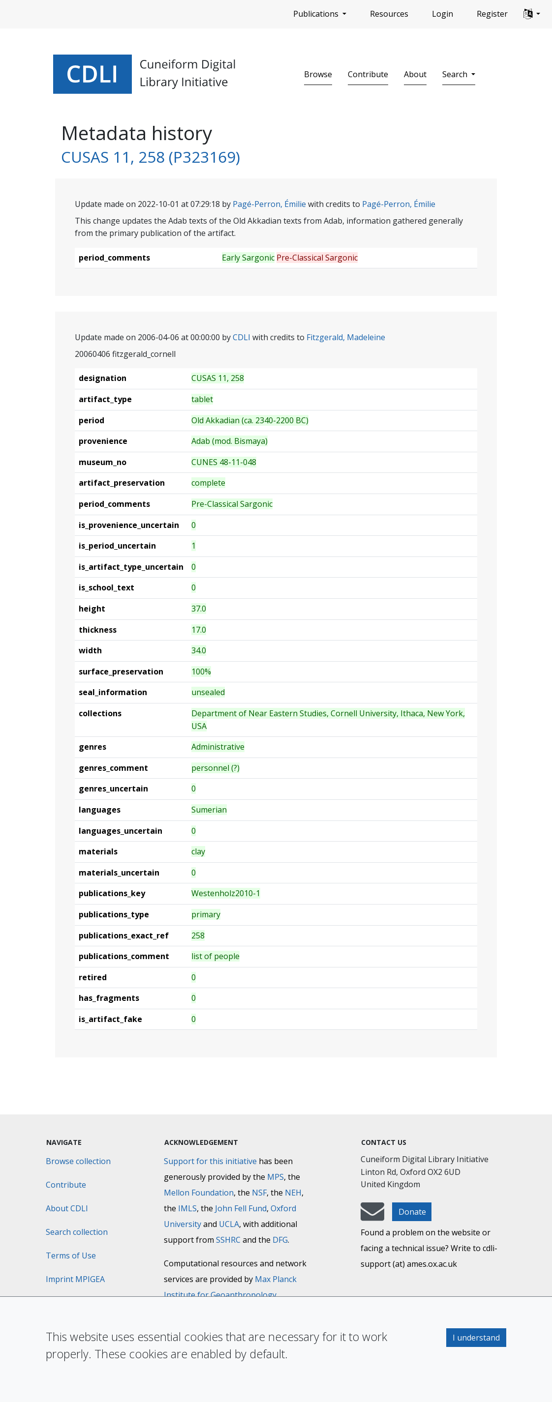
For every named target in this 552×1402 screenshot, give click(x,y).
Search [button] (455, 74)
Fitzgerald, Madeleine (346, 337)
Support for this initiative (210, 1161)
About (415, 74)
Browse (318, 74)
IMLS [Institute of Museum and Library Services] (187, 1208)
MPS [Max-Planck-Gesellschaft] (275, 1176)
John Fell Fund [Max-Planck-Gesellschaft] (241, 1208)
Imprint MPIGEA (75, 1279)
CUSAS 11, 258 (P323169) (150, 156)
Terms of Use (71, 1255)
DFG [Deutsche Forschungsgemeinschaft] (280, 1239)
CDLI (241, 337)
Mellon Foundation (199, 1192)
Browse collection (78, 1161)
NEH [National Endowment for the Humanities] (293, 1192)
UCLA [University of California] (229, 1224)
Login (442, 13)
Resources (389, 13)
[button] (532, 14)
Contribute (368, 74)
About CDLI (67, 1208)
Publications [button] (316, 13)
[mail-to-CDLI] (372, 1216)
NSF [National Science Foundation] (259, 1192)
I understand (476, 1337)
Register (492, 13)
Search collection (77, 1232)
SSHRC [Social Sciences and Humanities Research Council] (228, 1239)
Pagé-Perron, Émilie (269, 204)
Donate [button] (412, 1211)
